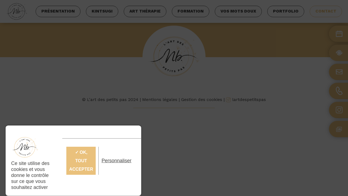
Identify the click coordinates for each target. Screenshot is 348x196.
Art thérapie (145, 11)
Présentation (58, 11)
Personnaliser (116, 160)
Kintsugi (102, 11)
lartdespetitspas (246, 99)
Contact (325, 11)
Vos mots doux (238, 11)
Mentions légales (159, 99)
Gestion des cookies (201, 99)
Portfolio (286, 11)
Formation (191, 11)
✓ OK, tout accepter (81, 160)
